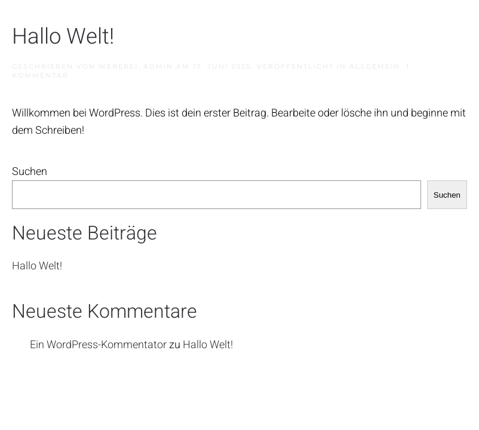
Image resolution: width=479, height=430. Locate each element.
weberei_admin (136, 66)
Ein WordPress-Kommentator (98, 345)
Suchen (29, 172)
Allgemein (374, 66)
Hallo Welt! (63, 37)
